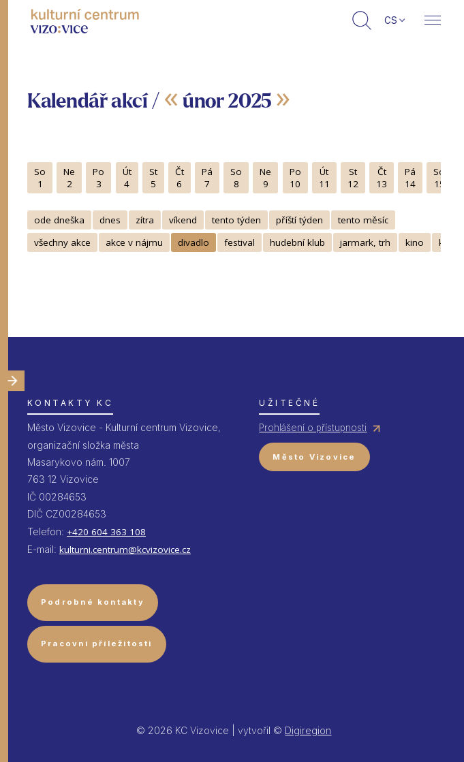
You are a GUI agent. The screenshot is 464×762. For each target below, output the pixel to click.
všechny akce (62, 242)
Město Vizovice (314, 457)
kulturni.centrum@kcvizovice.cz (125, 549)
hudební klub (297, 242)
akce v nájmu (134, 242)
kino (414, 242)
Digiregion (308, 730)
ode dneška (59, 220)
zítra (145, 220)
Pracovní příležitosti (97, 643)
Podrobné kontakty (92, 602)
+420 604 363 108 (106, 532)
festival (239, 242)
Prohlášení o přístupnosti (313, 427)
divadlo (193, 242)
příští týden (299, 220)
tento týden (236, 220)
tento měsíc (363, 220)
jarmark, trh (365, 242)
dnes (110, 220)
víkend (183, 220)
